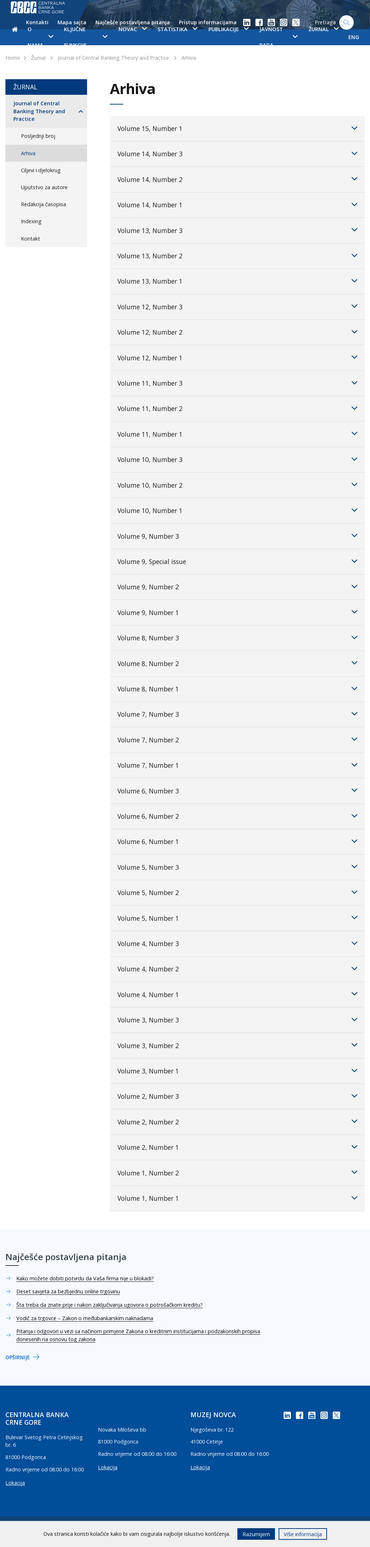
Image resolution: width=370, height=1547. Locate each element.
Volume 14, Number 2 (237, 178)
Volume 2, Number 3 (237, 1096)
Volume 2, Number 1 (237, 1147)
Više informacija (303, 1534)
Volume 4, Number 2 (237, 968)
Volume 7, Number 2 (237, 739)
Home (12, 57)
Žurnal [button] (324, 29)
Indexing (31, 221)
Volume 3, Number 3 (237, 1019)
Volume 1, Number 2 (237, 1172)
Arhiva (188, 57)
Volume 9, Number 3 (237, 535)
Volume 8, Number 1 (237, 688)
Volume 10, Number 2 (237, 484)
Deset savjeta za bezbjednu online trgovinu (68, 1291)
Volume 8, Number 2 (237, 662)
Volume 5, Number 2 (237, 892)
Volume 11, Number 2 (237, 408)
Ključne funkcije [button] (85, 37)
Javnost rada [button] (278, 37)
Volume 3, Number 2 (237, 1045)
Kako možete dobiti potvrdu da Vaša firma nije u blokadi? (85, 1278)
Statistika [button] (177, 29)
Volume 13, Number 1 (237, 280)
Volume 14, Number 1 (237, 204)
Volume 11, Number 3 (237, 382)
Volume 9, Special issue (237, 561)
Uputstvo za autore (44, 187)
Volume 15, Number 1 (237, 128)
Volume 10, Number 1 (237, 510)
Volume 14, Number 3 (237, 153)
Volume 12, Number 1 (237, 357)
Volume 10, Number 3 (237, 459)
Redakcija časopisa (43, 204)
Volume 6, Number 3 (237, 790)
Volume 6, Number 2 (237, 816)
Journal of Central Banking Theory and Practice (113, 57)
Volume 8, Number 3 (237, 637)
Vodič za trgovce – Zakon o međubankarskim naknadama (84, 1318)
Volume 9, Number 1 (237, 611)
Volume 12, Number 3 (237, 306)
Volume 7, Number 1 (237, 765)
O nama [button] (40, 37)
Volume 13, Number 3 (237, 229)
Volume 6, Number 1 (237, 841)
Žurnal (38, 57)
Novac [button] (133, 29)
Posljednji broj (38, 135)
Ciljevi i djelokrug (41, 170)
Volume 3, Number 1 (237, 1070)
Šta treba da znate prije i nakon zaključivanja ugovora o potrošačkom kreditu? (109, 1304)
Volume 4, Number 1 (237, 994)
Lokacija (15, 1482)
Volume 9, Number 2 (237, 586)
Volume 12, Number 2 (237, 331)
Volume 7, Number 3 (237, 714)
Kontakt (30, 238)
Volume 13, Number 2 (237, 255)
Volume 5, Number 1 (237, 917)
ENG (353, 37)
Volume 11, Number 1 (237, 433)
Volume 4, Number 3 (237, 943)
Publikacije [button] (228, 29)
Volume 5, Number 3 (237, 866)
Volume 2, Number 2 (237, 1121)
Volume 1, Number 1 (237, 1198)
